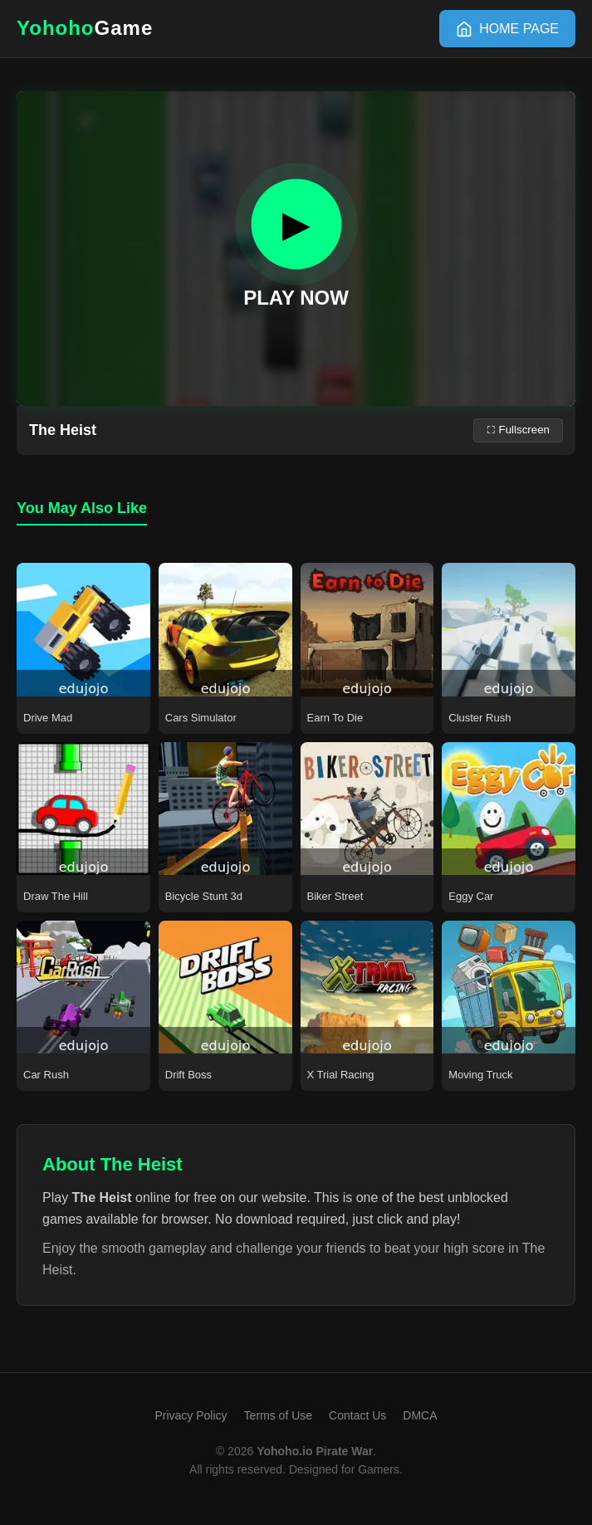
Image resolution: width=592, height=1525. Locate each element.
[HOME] (507, 29)
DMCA (420, 1415)
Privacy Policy (190, 1415)
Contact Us (357, 1415)
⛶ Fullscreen (518, 429)
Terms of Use (278, 1415)
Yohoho (85, 28)
